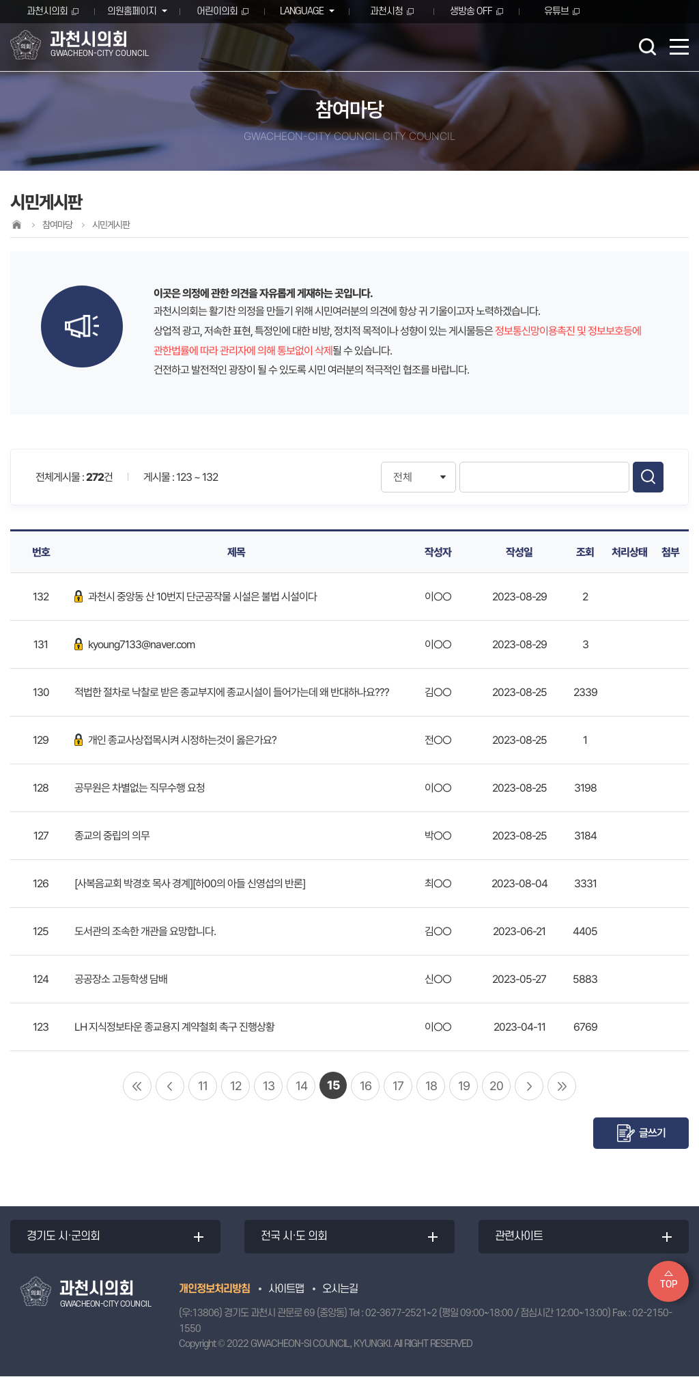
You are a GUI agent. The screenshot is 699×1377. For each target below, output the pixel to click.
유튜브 (556, 11)
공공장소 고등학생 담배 (120, 979)
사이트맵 (286, 1289)
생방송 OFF (471, 11)
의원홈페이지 (131, 11)
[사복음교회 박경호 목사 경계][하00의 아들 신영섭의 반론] (189, 883)
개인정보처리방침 (214, 1289)
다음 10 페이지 (529, 1086)
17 (398, 1086)
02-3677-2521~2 (401, 1314)
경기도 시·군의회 (63, 1237)
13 (268, 1086)
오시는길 (340, 1289)
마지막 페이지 (561, 1086)
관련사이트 (519, 1237)
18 (431, 1086)
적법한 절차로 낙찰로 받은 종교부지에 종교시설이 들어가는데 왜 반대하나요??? (231, 692)
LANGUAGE (300, 11)
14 (301, 1086)
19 (464, 1086)
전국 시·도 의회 (294, 1237)
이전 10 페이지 (170, 1086)
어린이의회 (217, 11)
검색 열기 (647, 46)
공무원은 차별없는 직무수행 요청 (139, 787)
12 (236, 1086)
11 (203, 1086)
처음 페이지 (137, 1086)
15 (333, 1085)
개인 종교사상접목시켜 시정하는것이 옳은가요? (175, 740)
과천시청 (386, 11)
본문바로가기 (0, 0)
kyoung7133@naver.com (134, 644)
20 (496, 1086)
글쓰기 (652, 1132)
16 (365, 1086)
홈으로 (16, 224)
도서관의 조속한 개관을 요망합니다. (145, 931)
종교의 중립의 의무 (111, 835)
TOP (668, 1284)
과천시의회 (47, 11)
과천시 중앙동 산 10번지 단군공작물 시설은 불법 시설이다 (195, 596)
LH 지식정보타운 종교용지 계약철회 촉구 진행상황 (174, 1026)
